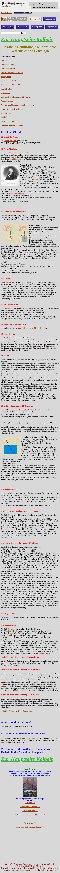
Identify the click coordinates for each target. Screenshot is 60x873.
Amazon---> (30, 803)
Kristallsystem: (9, 338)
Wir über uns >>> (30, 823)
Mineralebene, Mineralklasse (28, 328)
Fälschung (4, 680)
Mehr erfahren (6, 7)
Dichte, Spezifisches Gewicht (12, 73)
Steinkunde (35, 179)
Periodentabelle (44, 653)
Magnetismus (6, 113)
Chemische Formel (8, 65)
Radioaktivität (6, 117)
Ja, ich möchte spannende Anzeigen (43, 4)
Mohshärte (13, 153)
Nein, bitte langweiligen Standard (44, 7)
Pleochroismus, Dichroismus (12, 109)
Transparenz (6, 77)
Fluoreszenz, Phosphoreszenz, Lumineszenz (17, 105)
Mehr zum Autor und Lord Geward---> (30, 815)
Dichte (6, 216)
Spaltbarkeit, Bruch (8, 81)
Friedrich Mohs (15, 159)
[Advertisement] (30, 845)
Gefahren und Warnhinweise (12, 125)
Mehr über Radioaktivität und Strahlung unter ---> (19, 711)
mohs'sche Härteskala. (16, 193)
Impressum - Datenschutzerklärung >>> (30, 827)
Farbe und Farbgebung (10, 121)
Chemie (4, 61)
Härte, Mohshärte (8, 69)
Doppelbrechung (7, 101)
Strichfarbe (5, 93)
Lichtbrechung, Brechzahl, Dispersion (15, 97)
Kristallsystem (6, 89)
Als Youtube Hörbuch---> (30, 807)
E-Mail (52, 864)
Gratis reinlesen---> (30, 811)
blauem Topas (6, 686)
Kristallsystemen (39, 340)
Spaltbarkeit (9, 308)
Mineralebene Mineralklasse (12, 85)
